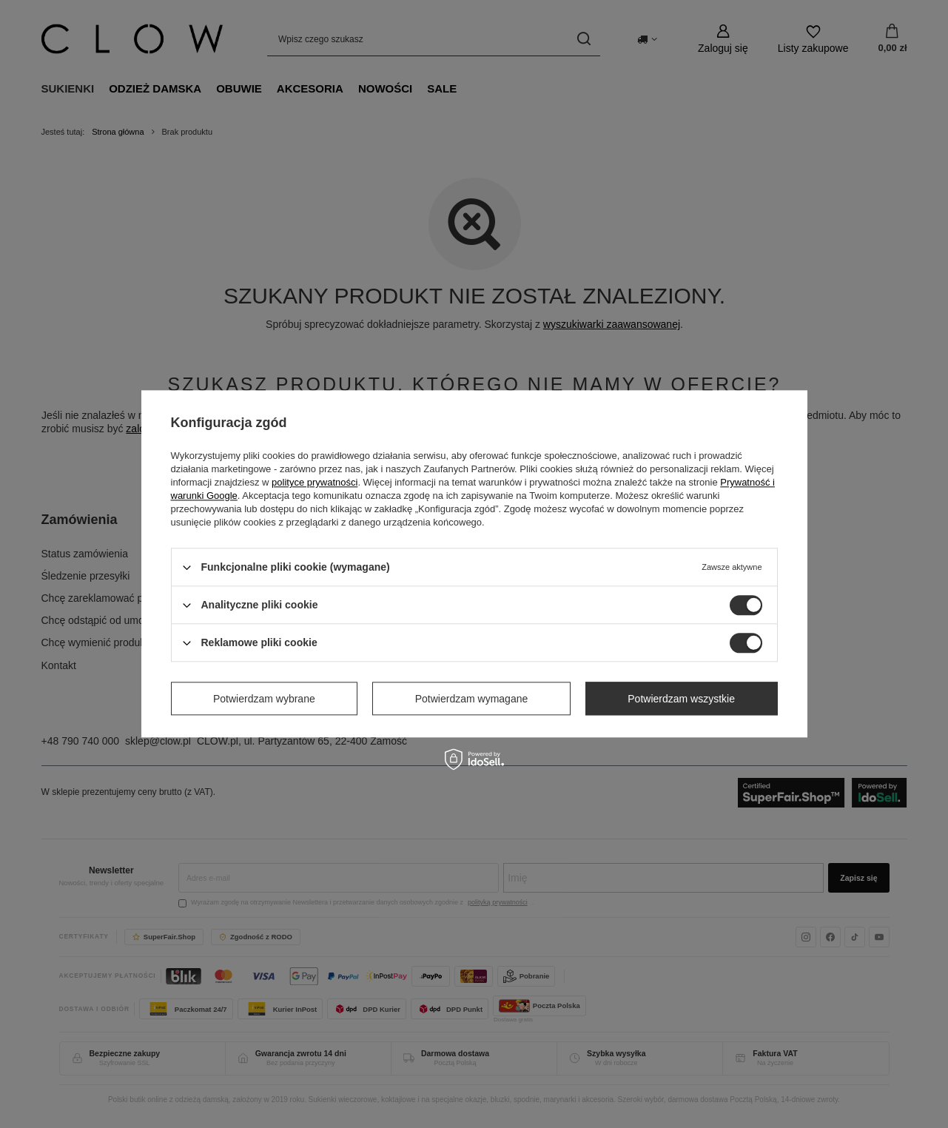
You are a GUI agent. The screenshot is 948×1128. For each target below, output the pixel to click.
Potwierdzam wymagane (471, 699)
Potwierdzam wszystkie (681, 699)
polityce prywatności (314, 482)
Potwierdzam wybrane (264, 699)
